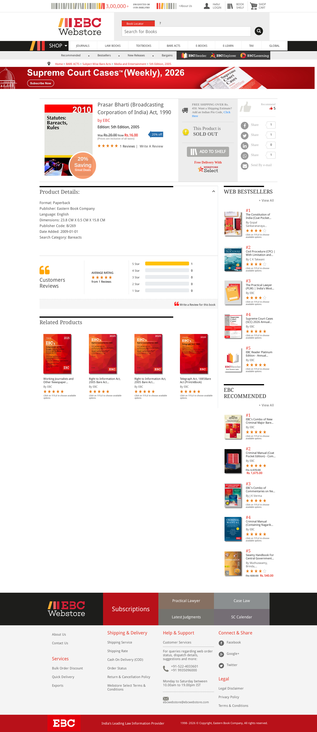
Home (59, 64)
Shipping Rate (117, 651)
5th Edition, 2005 (160, 64)
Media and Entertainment (130, 64)
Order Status (117, 668)
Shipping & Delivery (127, 633)
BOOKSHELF (240, 6)
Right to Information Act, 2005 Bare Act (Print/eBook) (105, 380)
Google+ (233, 654)
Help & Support (178, 633)
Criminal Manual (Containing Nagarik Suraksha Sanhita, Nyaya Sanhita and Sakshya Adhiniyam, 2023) (261, 523)
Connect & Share (235, 633)
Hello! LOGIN (217, 6)
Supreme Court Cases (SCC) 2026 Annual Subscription (259, 320)
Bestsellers (104, 55)
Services (60, 659)
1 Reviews (127, 146)
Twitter (232, 665)
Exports (57, 685)
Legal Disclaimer (231, 688)
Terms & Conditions (233, 706)
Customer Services (177, 642)
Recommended (71, 55)
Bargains (167, 55)
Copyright (205, 723)
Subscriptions (131, 609)
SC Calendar (241, 617)
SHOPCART (262, 6)
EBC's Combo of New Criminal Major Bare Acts (259, 421)
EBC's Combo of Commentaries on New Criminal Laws (260, 489)
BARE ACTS (173, 45)
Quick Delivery (63, 677)
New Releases (136, 55)
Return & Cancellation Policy (128, 677)
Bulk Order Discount (67, 668)
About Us (59, 634)
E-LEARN (228, 45)
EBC (106, 120)
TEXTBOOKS (143, 45)
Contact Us (60, 643)
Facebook (234, 642)
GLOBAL (274, 45)
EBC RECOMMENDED (245, 393)
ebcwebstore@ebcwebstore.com (186, 702)
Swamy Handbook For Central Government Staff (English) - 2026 (260, 556)
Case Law (242, 600)
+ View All (266, 200)
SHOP (58, 46)
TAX (251, 45)
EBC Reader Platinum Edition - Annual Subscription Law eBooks (259, 354)
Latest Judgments (186, 617)
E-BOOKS (201, 45)
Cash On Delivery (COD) (125, 660)
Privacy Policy (229, 697)
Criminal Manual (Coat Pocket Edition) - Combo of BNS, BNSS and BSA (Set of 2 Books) (261, 454)
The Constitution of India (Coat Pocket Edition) (258, 216)
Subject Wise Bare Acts (96, 64)
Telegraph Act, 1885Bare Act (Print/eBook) (195, 380)
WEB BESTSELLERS (248, 192)
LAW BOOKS (113, 45)
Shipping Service (119, 642)
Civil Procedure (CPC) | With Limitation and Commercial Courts (260, 253)
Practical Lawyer (186, 600)
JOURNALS (82, 45)
